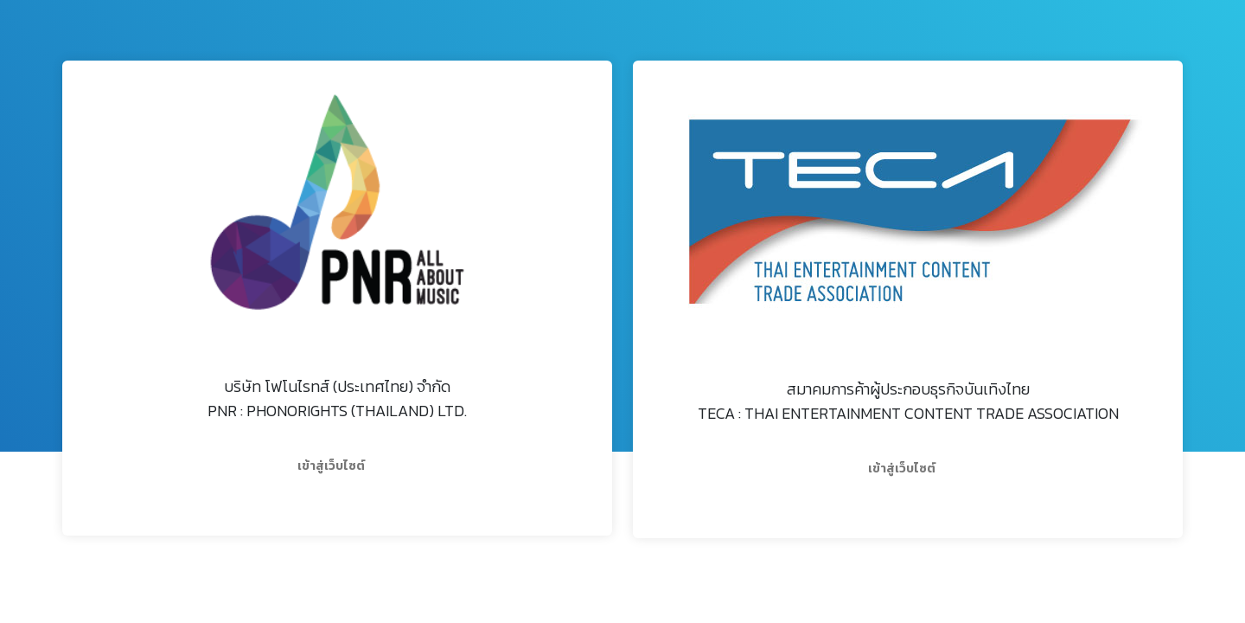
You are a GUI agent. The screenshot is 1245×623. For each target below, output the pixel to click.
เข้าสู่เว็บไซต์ (331, 466)
